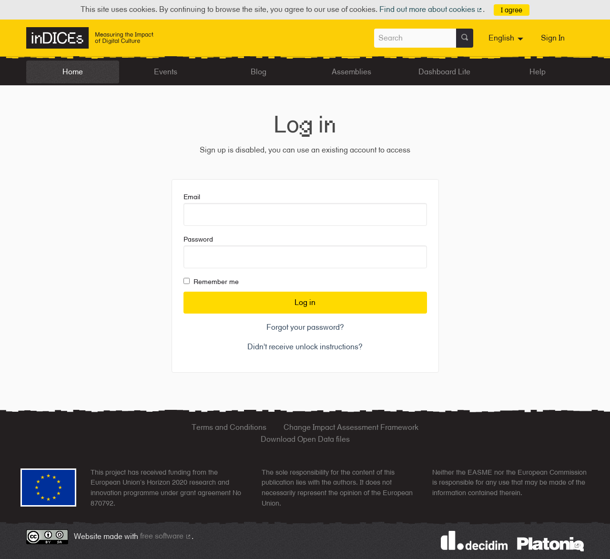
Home (72, 71)
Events (165, 71)
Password (305, 251)
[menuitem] (507, 38)
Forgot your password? (305, 327)
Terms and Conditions (229, 427)
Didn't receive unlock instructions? (305, 346)
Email (305, 209)
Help (537, 71)
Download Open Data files (305, 439)
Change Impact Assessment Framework (351, 427)
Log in (305, 302)
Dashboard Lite (444, 71)
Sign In (553, 37)
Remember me (211, 281)
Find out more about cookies (431, 9)
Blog (258, 71)
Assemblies (351, 71)
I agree (511, 10)
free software (166, 535)
